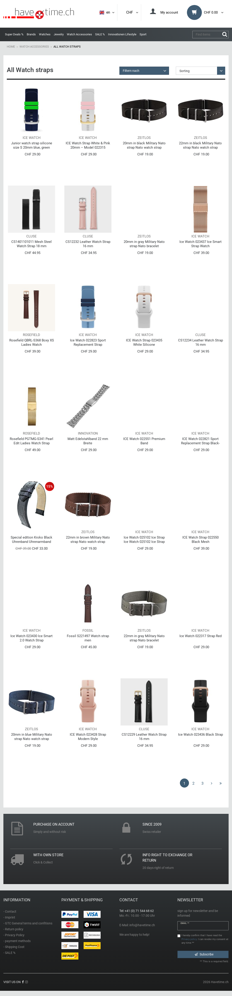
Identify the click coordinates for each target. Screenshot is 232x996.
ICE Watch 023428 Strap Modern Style (88, 736)
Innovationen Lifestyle (122, 34)
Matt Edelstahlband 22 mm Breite (88, 441)
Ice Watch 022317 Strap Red (200, 636)
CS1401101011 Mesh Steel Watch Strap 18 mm (31, 244)
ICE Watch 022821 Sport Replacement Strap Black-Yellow (200, 441)
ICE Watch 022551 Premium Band (144, 441)
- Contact (9, 911)
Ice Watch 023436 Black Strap (200, 734)
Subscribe (204, 954)
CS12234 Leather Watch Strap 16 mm (200, 342)
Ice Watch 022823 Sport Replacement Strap (88, 342)
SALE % (100, 34)
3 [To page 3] (202, 783)
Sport (143, 34)
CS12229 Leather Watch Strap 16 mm (144, 736)
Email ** (185, 923)
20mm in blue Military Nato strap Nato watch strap (31, 736)
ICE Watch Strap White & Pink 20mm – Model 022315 (88, 145)
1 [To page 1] (184, 783)
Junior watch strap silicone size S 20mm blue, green (31, 145)
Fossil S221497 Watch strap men (88, 638)
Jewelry (59, 34)
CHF (132, 12)
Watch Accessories (79, 34)
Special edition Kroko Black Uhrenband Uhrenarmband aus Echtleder (31, 539)
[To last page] (220, 783)
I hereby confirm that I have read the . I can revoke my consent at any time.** (204, 939)
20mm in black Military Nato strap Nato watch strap (144, 145)
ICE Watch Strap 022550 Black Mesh (200, 539)
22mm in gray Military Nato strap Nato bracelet (144, 638)
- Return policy (13, 929)
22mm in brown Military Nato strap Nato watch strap (88, 539)
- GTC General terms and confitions (27, 923)
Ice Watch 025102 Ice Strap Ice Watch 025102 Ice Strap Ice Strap (144, 539)
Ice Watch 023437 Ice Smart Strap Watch (200, 244)
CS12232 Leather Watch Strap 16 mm (87, 244)
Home (11, 46)
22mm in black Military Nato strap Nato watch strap (200, 145)
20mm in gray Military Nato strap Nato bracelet (144, 244)
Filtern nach (131, 71)
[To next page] (211, 783)
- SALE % (9, 953)
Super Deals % (14, 34)
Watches (45, 34)
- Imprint (9, 917)
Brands (31, 34)
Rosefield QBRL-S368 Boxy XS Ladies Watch (31, 342)
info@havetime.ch (142, 925)
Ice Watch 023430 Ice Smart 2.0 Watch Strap (31, 638)
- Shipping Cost (13, 947)
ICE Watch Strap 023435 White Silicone (144, 342)
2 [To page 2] (193, 783)
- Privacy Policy (13, 935)
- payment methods (17, 941)
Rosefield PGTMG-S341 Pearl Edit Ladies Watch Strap (31, 441)
